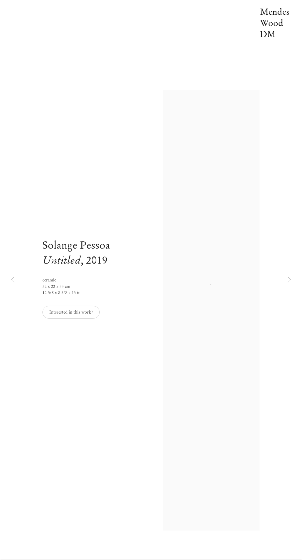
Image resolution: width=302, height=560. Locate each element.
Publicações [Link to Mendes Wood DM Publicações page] (106, 39)
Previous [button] (12, 280)
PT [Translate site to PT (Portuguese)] (112, 71)
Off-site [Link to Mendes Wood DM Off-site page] (103, 24)
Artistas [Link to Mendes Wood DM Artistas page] (103, 8)
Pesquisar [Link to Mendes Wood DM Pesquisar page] (105, 63)
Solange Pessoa (76, 248)
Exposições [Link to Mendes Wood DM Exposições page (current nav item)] (106, 16)
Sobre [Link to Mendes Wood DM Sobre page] (101, 55)
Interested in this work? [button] (71, 315)
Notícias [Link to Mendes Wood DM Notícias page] (104, 31)
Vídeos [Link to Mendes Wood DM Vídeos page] (102, 47)
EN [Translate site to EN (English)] (99, 71)
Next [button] (289, 280)
